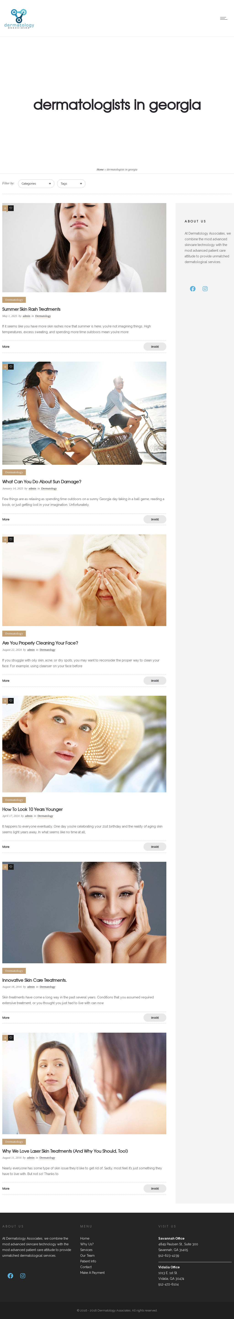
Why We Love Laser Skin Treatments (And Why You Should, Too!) (65, 1151)
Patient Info (88, 1261)
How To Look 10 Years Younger (32, 809)
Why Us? (87, 1244)
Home (100, 169)
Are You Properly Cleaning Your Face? (40, 643)
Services (86, 1250)
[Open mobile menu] (224, 18)
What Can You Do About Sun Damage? (41, 481)
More (5, 347)
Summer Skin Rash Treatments (31, 309)
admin (26, 316)
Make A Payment (92, 1273)
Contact (86, 1267)
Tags (64, 183)
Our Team (87, 1255)
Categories (29, 183)
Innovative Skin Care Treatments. (34, 980)
